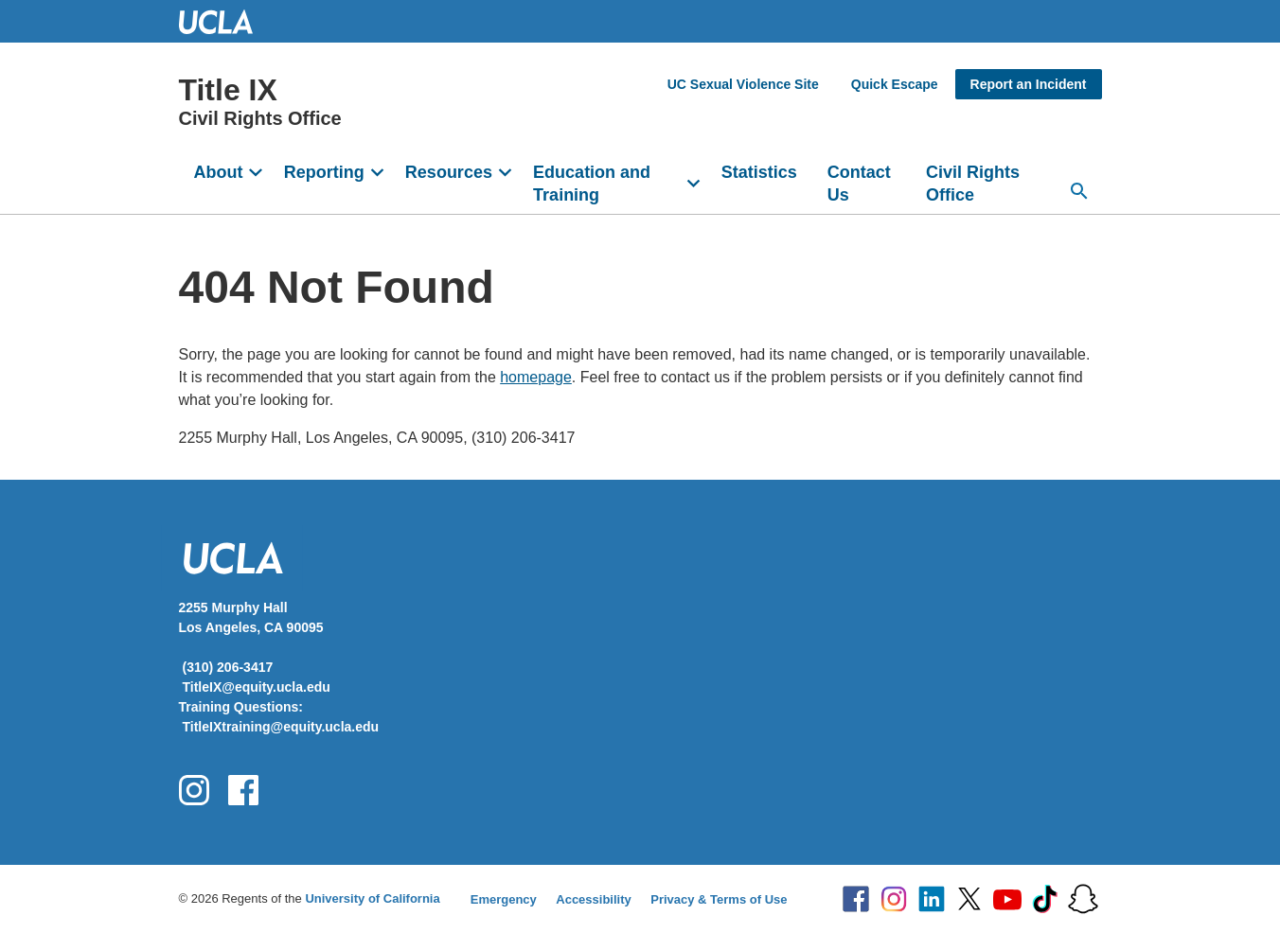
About (218, 172)
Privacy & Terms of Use (718, 899)
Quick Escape (894, 84)
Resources (448, 172)
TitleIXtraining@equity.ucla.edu (281, 726)
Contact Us (859, 183)
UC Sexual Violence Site (743, 84)
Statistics (759, 172)
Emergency (504, 899)
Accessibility (593, 899)
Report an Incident (1028, 84)
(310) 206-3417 (228, 667)
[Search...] (1079, 191)
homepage (536, 377)
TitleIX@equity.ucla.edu (256, 687)
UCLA (224, 21)
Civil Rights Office (973, 183)
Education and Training (591, 183)
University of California (372, 898)
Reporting (324, 172)
